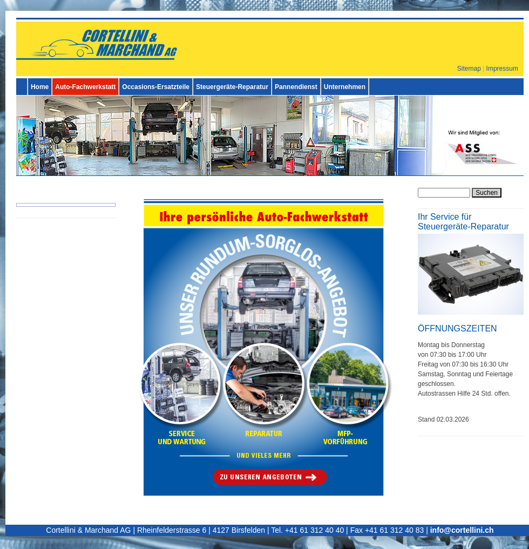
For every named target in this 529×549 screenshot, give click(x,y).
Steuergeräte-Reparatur (232, 87)
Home (40, 87)
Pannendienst (296, 87)
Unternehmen (344, 87)
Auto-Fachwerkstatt (85, 87)
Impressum (502, 68)
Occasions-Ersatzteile (155, 87)
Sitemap (469, 68)
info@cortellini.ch (462, 530)
